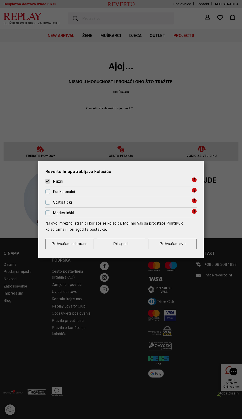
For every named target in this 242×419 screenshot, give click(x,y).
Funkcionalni (64, 191)
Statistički (62, 202)
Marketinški (63, 212)
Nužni (58, 181)
